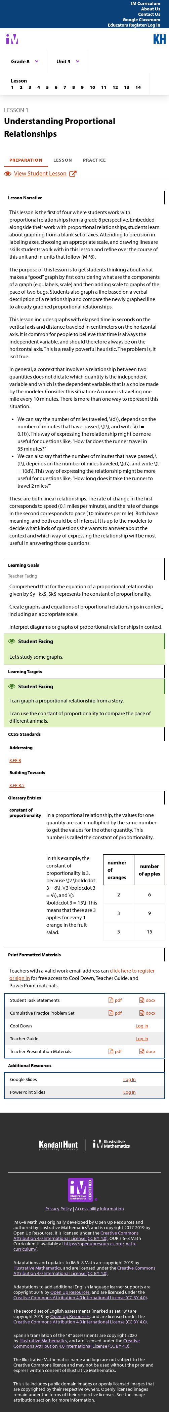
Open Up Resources (70, 1292)
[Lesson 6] (56, 87)
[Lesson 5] (47, 87)
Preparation (26, 160)
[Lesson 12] (115, 87)
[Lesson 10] (92, 87)
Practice (94, 160)
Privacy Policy (58, 1209)
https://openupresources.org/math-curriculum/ (74, 1246)
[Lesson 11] (104, 87)
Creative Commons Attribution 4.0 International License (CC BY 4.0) (76, 1235)
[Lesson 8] (73, 87)
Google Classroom (141, 19)
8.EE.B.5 (17, 785)
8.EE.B (15, 760)
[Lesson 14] (138, 87)
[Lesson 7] (64, 87)
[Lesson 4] (38, 87)
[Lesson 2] (21, 87)
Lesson (62, 160)
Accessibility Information (99, 1209)
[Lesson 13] (126, 87)
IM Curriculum (145, 3)
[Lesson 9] (82, 87)
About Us (150, 8)
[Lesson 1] (12, 87)
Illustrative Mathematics (37, 1268)
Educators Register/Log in (134, 25)
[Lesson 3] (30, 87)
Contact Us (149, 14)
